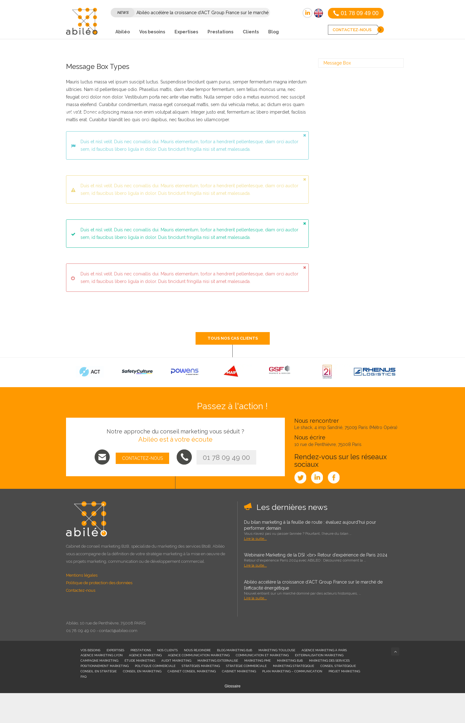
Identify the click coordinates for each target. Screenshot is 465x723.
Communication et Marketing (262, 655)
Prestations (220, 31)
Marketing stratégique (293, 666)
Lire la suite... (255, 538)
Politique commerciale (155, 666)
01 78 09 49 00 (226, 457)
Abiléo (122, 31)
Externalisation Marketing (319, 655)
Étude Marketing (140, 660)
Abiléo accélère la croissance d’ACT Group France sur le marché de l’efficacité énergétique (313, 584)
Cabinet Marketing (239, 671)
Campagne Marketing (99, 660)
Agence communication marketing (199, 655)
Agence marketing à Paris (324, 650)
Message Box (337, 62)
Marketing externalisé (217, 660)
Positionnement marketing (104, 666)
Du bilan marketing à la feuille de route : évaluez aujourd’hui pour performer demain (310, 525)
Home (71, 112)
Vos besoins (152, 31)
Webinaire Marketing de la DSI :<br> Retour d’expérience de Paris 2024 (315, 554)
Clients (251, 31)
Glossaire (232, 686)
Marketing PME (257, 660)
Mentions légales (81, 575)
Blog (273, 31)
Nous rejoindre (197, 650)
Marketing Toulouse (276, 650)
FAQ (83, 676)
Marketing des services (329, 660)
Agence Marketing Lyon (101, 655)
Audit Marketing (176, 660)
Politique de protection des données (99, 582)
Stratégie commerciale (246, 666)
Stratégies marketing (201, 666)
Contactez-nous (80, 590)
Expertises (186, 31)
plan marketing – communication (292, 671)
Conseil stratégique (338, 666)
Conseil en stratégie (98, 671)
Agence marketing (145, 655)
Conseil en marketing (142, 671)
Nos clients (167, 650)
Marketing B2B (290, 660)
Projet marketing (344, 671)
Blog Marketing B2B (234, 650)
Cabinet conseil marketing (192, 671)
